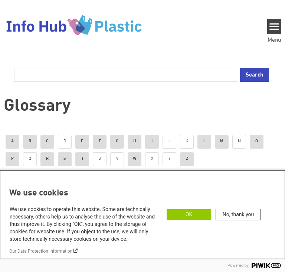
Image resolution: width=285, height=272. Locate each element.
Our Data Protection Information (40, 251)
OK (189, 214)
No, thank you (238, 214)
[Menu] (274, 26)
